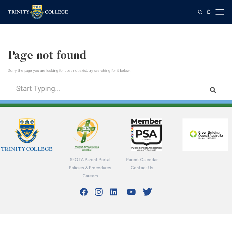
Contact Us (142, 167)
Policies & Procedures (90, 167)
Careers (90, 175)
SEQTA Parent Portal (90, 159)
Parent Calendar (142, 159)
